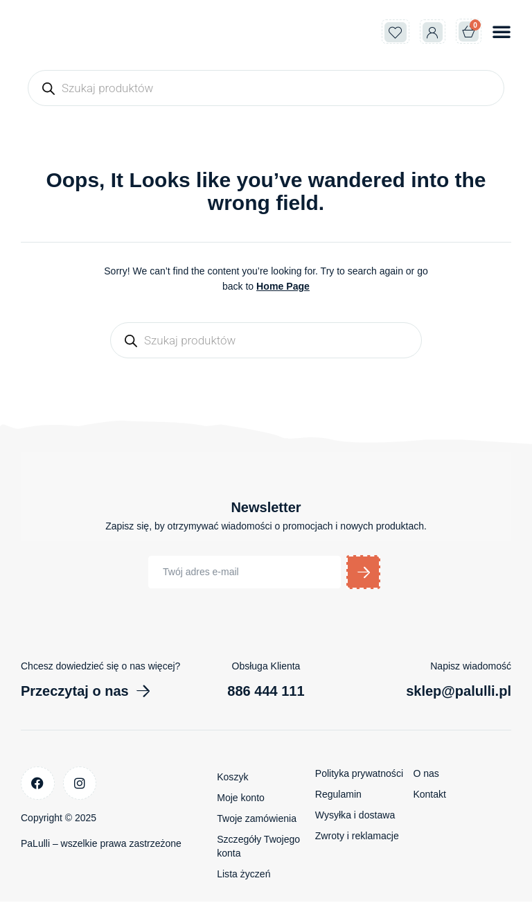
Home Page (282, 286)
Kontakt (429, 795)
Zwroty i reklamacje (357, 837)
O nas (425, 774)
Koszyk (232, 778)
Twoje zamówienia (256, 819)
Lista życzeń (243, 875)
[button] (501, 31)
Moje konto (240, 799)
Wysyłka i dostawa (355, 816)
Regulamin (338, 795)
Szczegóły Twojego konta (258, 847)
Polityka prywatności (359, 774)
